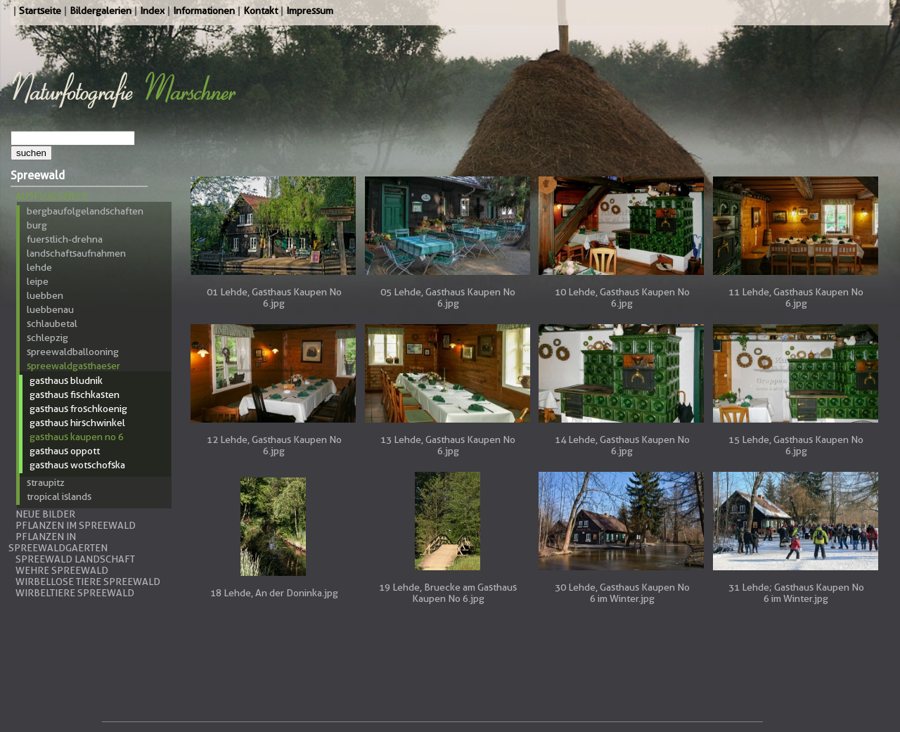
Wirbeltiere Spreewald (74, 592)
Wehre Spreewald (61, 570)
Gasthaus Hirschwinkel (77, 422)
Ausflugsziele (51, 196)
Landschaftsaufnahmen (76, 253)
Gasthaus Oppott (65, 450)
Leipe (38, 281)
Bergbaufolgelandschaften (85, 211)
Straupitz (46, 482)
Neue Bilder (45, 514)
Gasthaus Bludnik (66, 380)
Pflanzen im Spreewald (75, 525)
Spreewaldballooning (73, 351)
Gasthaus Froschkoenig (78, 408)
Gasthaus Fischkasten (75, 394)
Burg (37, 225)
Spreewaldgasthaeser (73, 365)
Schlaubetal (52, 323)
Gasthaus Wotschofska (77, 464)
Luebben (45, 295)
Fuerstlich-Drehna (65, 239)
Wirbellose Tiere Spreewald (87, 581)
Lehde (39, 267)
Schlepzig (47, 337)
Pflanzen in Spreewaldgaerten (58, 542)
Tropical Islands (59, 496)
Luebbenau (50, 309)
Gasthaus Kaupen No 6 (77, 436)
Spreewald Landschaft (75, 559)
